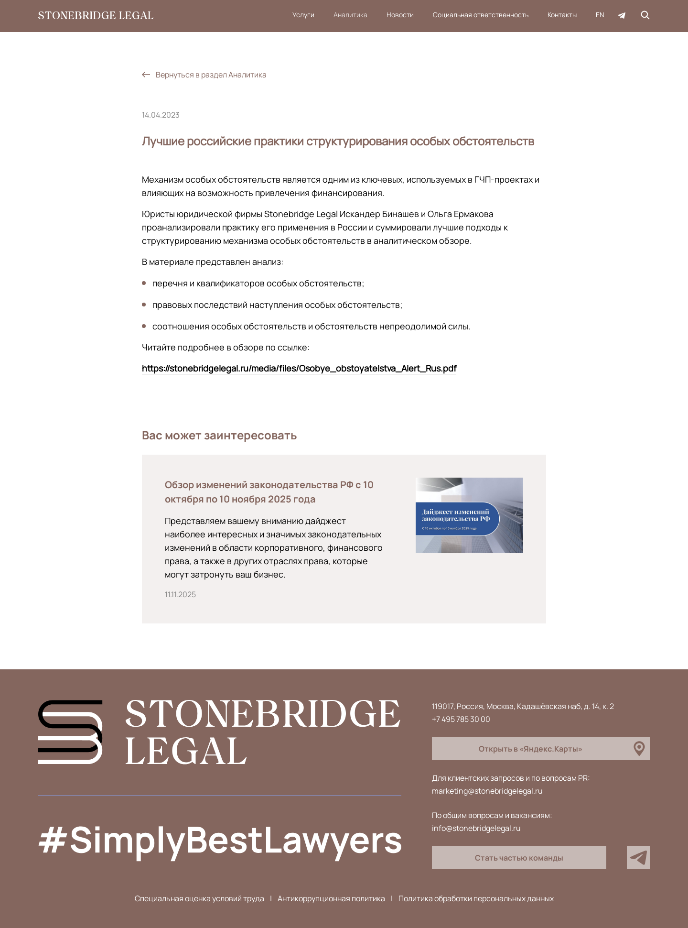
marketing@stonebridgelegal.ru (487, 791)
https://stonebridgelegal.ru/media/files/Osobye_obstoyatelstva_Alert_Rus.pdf (299, 368)
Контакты (562, 14)
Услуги (303, 14)
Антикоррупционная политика (331, 898)
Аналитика (350, 14)
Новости (400, 14)
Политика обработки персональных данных (476, 898)
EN (600, 14)
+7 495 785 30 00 (461, 719)
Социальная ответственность (480, 14)
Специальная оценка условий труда (199, 898)
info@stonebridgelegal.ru (476, 828)
